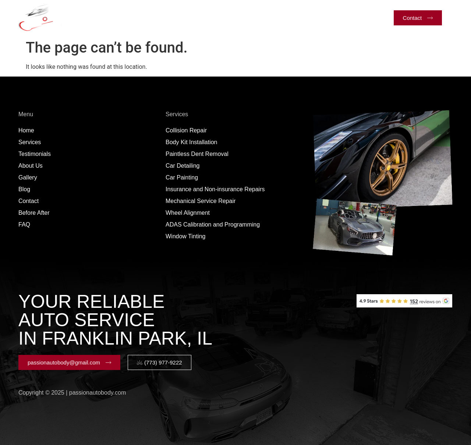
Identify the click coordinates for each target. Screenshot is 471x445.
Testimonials (183, 17)
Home (97, 17)
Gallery (262, 17)
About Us (226, 17)
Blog (292, 17)
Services (136, 17)
